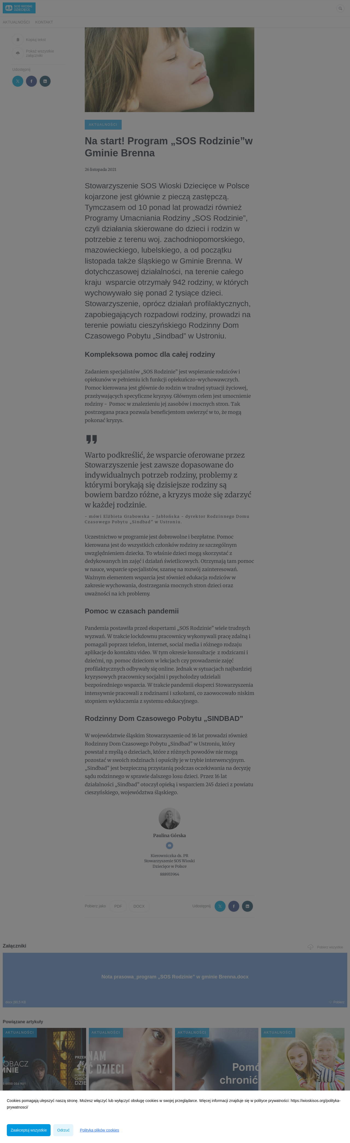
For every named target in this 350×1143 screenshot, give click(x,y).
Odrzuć (63, 1130)
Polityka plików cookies (99, 1130)
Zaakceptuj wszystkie (29, 1130)
